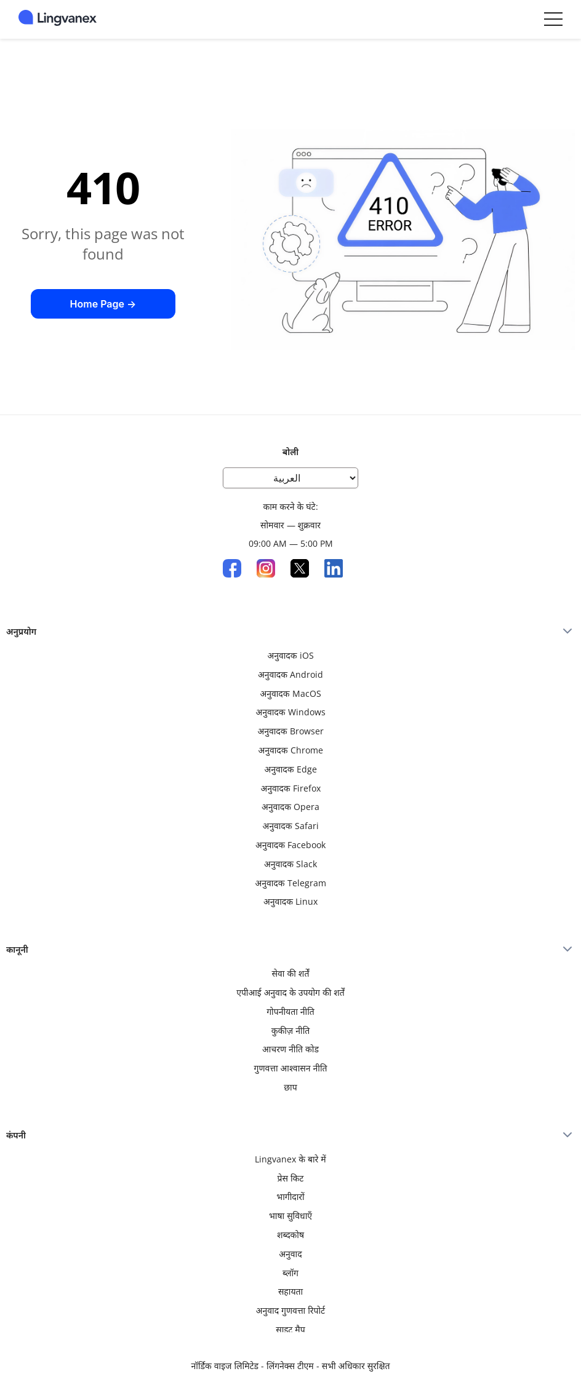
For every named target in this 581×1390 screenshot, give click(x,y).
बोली (290, 452)
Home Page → (103, 304)
